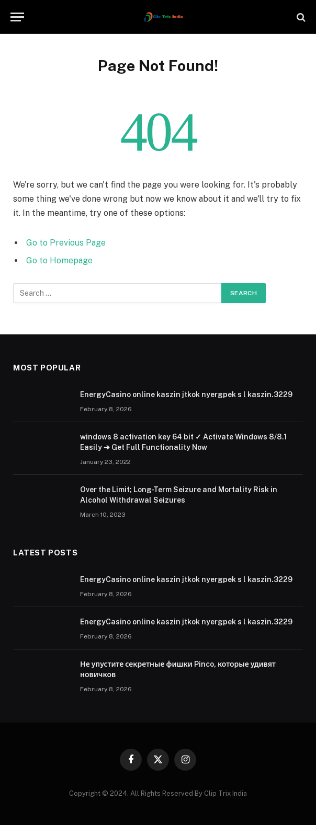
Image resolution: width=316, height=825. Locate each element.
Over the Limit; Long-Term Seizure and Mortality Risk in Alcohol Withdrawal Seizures (178, 494)
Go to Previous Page (66, 243)
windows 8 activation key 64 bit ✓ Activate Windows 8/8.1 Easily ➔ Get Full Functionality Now (183, 442)
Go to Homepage (59, 260)
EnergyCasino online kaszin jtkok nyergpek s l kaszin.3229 (186, 394)
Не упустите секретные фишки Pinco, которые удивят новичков (178, 669)
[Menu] (17, 17)
